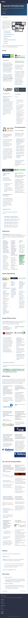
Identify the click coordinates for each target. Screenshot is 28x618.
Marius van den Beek (9, 583)
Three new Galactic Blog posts (9, 34)
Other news (6, 43)
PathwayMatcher (19, 341)
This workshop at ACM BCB (19, 71)
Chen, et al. (18, 581)
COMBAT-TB (9, 581)
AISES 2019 (6, 222)
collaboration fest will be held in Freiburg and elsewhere (19, 181)
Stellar (18, 236)
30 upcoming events (19, 100)
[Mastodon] (2, 613)
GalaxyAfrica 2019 (6, 96)
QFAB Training (17, 133)
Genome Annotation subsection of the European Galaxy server (6, 311)
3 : (8, 370)
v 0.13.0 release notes (9, 569)
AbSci (4, 419)
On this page (5, 17)
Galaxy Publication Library (20, 235)
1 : (22, 264)
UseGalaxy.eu (21, 307)
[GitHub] (1, 613)
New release (6, 41)
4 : (10, 369)
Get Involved (2, 609)
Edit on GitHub (23, 591)
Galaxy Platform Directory (8, 321)
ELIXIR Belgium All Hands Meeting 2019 (11, 216)
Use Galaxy (2, 601)
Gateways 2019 (6, 219)
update (21, 383)
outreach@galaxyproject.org (13, 46)
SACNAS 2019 (6, 225)
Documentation (3, 603)
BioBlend (4, 559)
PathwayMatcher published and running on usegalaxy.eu (20, 339)
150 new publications (7, 32)
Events (2, 608)
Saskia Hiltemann (9, 198)
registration (17, 84)
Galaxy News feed (7, 383)
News (1, 607)
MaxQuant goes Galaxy (20, 348)
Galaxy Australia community (8, 64)
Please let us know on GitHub (13, 588)
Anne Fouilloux (9, 351)
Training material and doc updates (9, 39)
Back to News (4, 591)
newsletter (4, 13)
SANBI (24, 580)
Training (2, 602)
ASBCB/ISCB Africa (6, 100)
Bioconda (21, 81)
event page (10, 157)
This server (11, 342)
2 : (18, 370)
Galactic (14, 236)
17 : (6, 369)
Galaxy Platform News (7, 36)
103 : (21, 255)
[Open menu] (26, 2)
